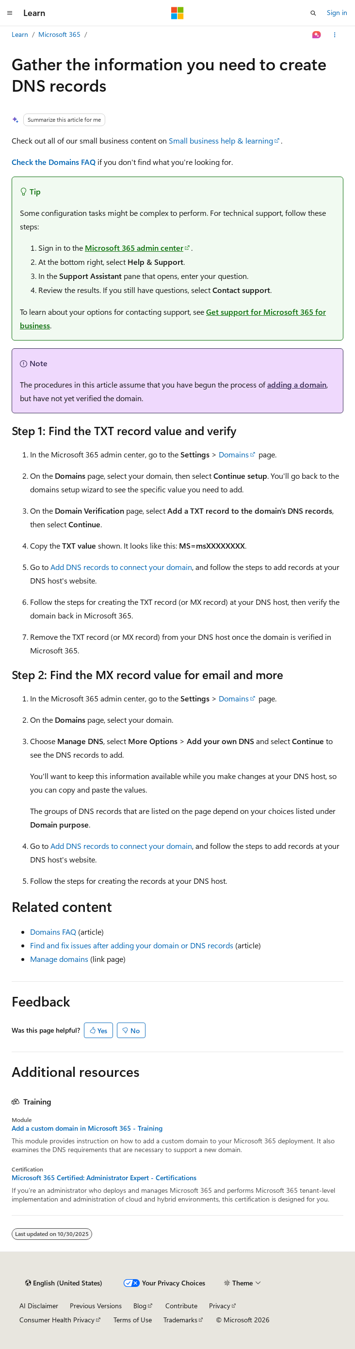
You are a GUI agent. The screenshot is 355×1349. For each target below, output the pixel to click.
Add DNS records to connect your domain (121, 567)
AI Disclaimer (38, 1305)
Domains (234, 454)
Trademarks (180, 1319)
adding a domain (296, 384)
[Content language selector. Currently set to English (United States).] (63, 1283)
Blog (139, 1305)
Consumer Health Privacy (57, 1319)
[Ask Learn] (316, 35)
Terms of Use (132, 1319)
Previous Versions (96, 1305)
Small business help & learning (221, 140)
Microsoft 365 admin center (134, 248)
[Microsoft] (177, 13)
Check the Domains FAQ (54, 162)
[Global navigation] (9, 13)
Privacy (219, 1305)
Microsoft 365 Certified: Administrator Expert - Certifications (104, 1177)
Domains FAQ (53, 931)
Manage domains (59, 959)
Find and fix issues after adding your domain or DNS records (131, 945)
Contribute (181, 1305)
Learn (20, 34)
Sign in (337, 12)
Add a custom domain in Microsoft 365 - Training (87, 1128)
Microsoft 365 (59, 34)
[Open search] (313, 13)
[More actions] (334, 35)
